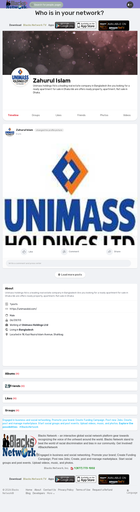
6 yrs (18, 134)
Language (132, 491)
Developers (39, 493)
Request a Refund (102, 489)
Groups (10, 410)
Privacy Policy (66, 489)
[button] (46, 5)
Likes (8, 398)
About (37, 489)
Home (29, 489)
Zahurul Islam (52, 80)
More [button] (51, 493)
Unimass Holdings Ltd (35, 325)
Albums (10, 373)
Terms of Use (83, 489)
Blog (28, 493)
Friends (15, 386)
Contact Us (49, 489)
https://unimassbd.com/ (23, 309)
